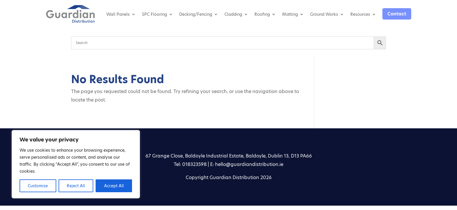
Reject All (76, 186)
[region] (76, 164)
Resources (360, 14)
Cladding (233, 14)
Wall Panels (118, 14)
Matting (290, 14)
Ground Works (324, 14)
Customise (38, 186)
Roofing (262, 14)
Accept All (114, 186)
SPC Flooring (154, 14)
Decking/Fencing (195, 14)
